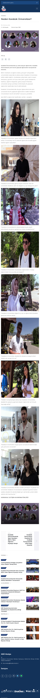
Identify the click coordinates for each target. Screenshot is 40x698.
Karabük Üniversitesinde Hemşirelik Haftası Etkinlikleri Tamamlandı (11, 579)
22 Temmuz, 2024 (5, 25)
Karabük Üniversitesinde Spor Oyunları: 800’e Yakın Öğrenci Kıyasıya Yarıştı (12, 571)
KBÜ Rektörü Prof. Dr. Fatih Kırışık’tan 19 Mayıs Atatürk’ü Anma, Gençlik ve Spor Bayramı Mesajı (13, 639)
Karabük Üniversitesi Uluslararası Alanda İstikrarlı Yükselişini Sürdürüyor (13, 600)
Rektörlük (5, 614)
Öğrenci (4, 555)
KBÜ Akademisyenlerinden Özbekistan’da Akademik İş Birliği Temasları (11, 609)
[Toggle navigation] (37, 8)
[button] (36, 541)
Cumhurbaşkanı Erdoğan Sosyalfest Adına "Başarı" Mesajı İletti (11, 563)
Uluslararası (6, 583)
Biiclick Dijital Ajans (4, 697)
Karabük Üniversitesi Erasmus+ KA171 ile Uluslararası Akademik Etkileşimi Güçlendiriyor (13, 592)
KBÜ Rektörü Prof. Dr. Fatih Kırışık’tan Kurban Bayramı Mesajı (12, 630)
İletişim (4, 669)
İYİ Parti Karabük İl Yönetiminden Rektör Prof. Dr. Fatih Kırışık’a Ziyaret (13, 622)
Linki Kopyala (4, 27)
